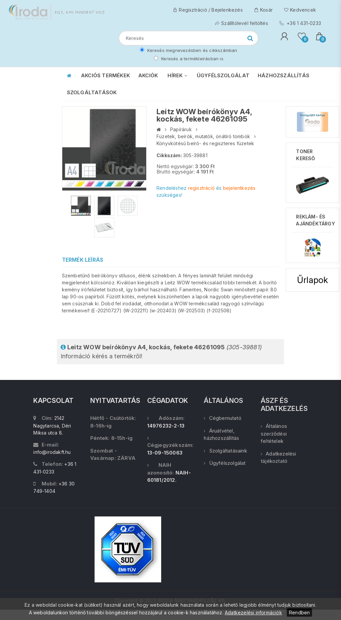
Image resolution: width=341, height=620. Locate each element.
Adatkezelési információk (253, 612)
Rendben (299, 612)
